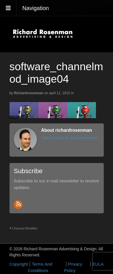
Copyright (19, 264)
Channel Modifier (24, 228)
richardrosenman (29, 93)
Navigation (35, 8)
